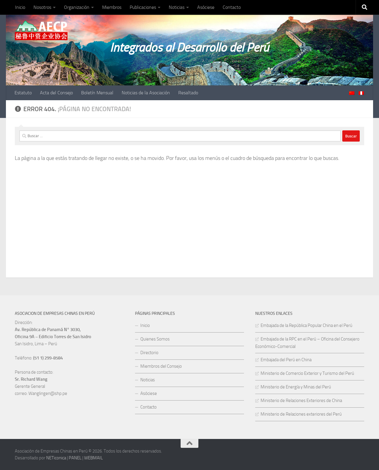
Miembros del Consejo (161, 366)
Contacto (232, 7)
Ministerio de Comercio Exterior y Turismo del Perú (307, 373)
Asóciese (205, 7)
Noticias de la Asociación (146, 92)
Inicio (20, 7)
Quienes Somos (155, 339)
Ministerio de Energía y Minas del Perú (296, 387)
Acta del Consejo (56, 92)
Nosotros (42, 7)
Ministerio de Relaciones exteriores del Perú (301, 414)
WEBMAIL (93, 458)
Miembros (111, 7)
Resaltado (188, 92)
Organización (76, 7)
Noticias (176, 7)
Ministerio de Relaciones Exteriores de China (301, 400)
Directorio (149, 352)
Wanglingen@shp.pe (47, 393)
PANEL (75, 458)
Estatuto (23, 92)
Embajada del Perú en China (286, 359)
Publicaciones (143, 7)
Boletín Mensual (97, 92)
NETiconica (56, 458)
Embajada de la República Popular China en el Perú (306, 325)
